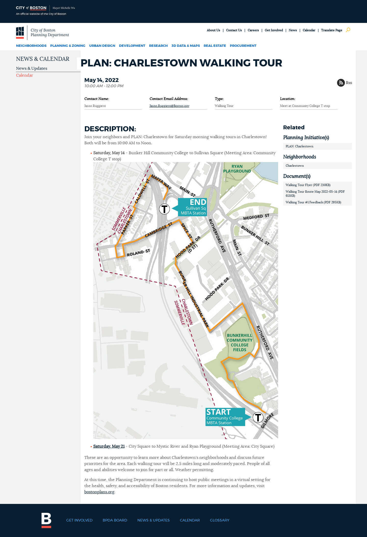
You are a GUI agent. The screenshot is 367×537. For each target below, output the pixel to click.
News (293, 30)
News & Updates (31, 68)
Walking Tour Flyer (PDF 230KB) (308, 185)
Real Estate (215, 46)
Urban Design (102, 46)
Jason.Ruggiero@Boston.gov (169, 105)
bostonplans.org (99, 492)
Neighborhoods (31, 46)
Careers (253, 30)
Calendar (309, 30)
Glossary (219, 520)
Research (158, 46)
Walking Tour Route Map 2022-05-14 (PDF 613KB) (315, 193)
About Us (213, 30)
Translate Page (331, 30)
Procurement (243, 46)
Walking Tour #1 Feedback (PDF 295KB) (313, 202)
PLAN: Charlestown (299, 146)
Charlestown (295, 165)
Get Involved (274, 30)
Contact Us (234, 30)
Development (132, 46)
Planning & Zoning (67, 46)
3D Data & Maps (186, 46)
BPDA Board (115, 520)
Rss (349, 83)
